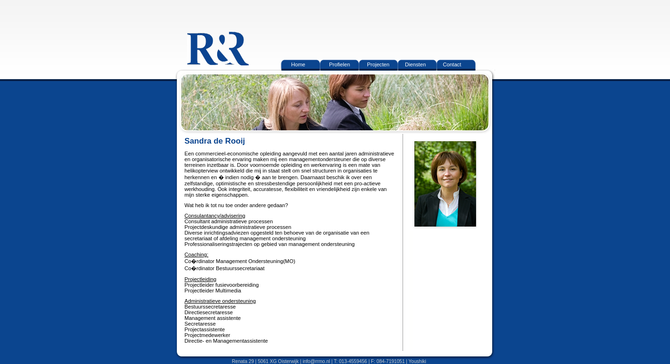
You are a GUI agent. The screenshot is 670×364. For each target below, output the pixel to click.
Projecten (378, 64)
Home (298, 64)
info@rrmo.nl (316, 361)
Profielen (339, 64)
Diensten (415, 64)
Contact (452, 64)
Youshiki (417, 361)
